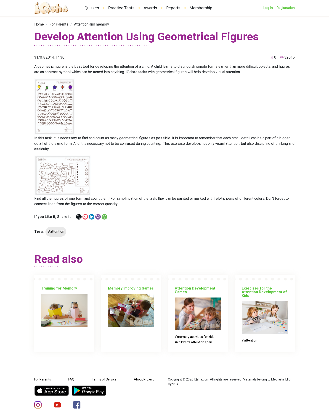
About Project (144, 379)
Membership (201, 8)
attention (250, 340)
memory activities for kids (195, 337)
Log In (268, 8)
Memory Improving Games (131, 288)
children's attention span (194, 342)
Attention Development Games (195, 290)
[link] (39, 24)
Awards (150, 8)
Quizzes (92, 8)
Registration (285, 8)
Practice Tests (121, 8)
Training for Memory (59, 288)
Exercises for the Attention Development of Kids (264, 292)
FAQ (71, 379)
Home (39, 24)
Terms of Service (104, 379)
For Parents (59, 24)
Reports (173, 8)
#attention (56, 231)
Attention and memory (91, 24)
